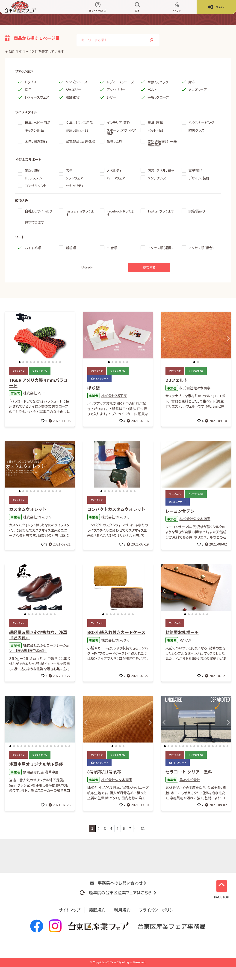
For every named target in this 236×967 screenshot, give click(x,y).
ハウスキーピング (201, 122)
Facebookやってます (120, 212)
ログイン (216, 7)
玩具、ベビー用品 (37, 122)
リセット (87, 267)
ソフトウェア (74, 178)
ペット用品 (155, 130)
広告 (69, 170)
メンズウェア (198, 89)
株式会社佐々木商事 (195, 387)
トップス (30, 82)
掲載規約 (97, 910)
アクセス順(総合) (201, 247)
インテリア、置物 (118, 122)
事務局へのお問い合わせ (118, 883)
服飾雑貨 (73, 97)
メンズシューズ (76, 82)
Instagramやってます (80, 212)
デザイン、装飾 (199, 178)
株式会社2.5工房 (114, 395)
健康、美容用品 (77, 130)
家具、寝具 (155, 122)
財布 (192, 82)
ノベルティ (114, 170)
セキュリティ (75, 185)
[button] (20, 362)
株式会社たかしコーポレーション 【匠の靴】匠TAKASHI (39, 648)
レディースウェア (37, 97)
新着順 (71, 247)
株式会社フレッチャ (37, 517)
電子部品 (195, 170)
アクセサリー (116, 89)
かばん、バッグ (158, 82)
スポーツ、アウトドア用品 (121, 131)
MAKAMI (186, 640)
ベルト (152, 89)
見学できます (34, 222)
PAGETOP (221, 888)
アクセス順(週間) (160, 247)
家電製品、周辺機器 (80, 141)
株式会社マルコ (34, 393)
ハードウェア (116, 178)
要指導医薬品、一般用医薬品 (162, 142)
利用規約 (122, 910)
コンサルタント (35, 185)
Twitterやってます (161, 211)
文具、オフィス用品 (79, 122)
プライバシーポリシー (158, 910)
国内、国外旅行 (36, 141)
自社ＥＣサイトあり (38, 211)
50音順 (112, 247)
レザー (111, 97)
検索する (149, 267)
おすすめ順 (33, 247)
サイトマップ (69, 910)
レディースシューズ (120, 82)
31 (143, 828)
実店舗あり (197, 211)
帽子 (28, 89)
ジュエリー (73, 89)
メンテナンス (157, 178)
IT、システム (33, 178)
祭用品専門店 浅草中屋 (40, 772)
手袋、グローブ (158, 97)
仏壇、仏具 (114, 141)
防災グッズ (196, 130)
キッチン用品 (34, 130)
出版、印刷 (32, 170)
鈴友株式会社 (190, 779)
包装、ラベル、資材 (161, 170)
